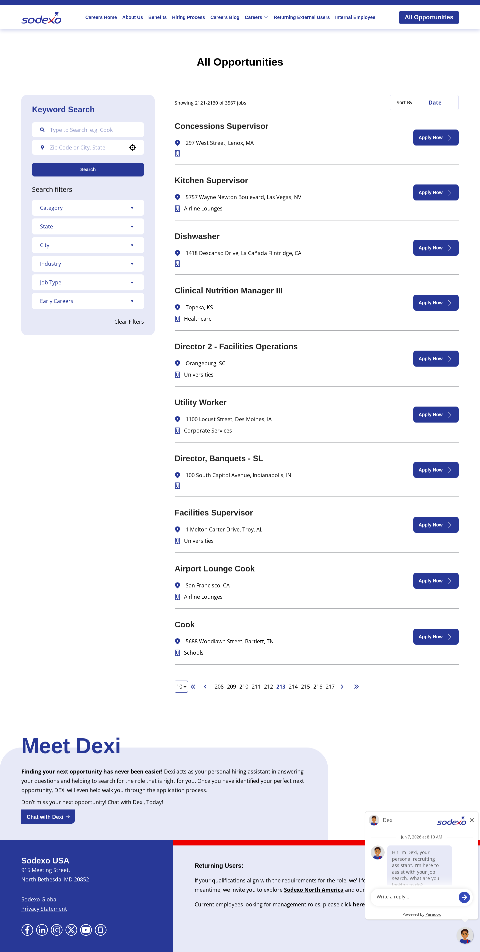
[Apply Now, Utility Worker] (436, 415)
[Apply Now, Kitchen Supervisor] (436, 192)
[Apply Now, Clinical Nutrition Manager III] (436, 303)
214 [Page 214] (293, 686)
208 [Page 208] (219, 686)
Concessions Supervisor (221, 126)
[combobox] (87, 147)
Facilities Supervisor (214, 512)
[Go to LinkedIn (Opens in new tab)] (42, 930)
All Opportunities (429, 17)
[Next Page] (343, 687)
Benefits (157, 17)
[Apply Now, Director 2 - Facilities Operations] (436, 359)
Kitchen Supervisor (211, 180)
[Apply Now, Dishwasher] (436, 248)
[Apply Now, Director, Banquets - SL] (436, 470)
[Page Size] (181, 687)
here (359, 904)
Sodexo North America (314, 889)
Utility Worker (201, 402)
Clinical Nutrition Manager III (229, 290)
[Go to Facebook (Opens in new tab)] (27, 930)
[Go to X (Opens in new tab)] (71, 930)
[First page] (193, 687)
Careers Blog (224, 17)
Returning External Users (302, 17)
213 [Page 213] (280, 686)
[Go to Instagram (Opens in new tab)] (57, 930)
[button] (132, 147)
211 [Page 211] (256, 686)
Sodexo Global (39, 899)
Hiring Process (188, 17)
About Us (132, 17)
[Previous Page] (206, 687)
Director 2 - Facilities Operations (236, 346)
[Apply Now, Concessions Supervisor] (436, 138)
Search (88, 169)
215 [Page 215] (305, 686)
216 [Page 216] (317, 686)
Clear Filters (129, 321)
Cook (185, 624)
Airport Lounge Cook (215, 568)
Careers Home (101, 17)
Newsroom (380, 889)
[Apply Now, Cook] (436, 637)
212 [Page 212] (268, 686)
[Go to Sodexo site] (41, 17)
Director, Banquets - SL (219, 458)
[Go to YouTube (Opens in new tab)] (86, 930)
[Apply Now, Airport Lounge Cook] (436, 581)
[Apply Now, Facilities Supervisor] (436, 525)
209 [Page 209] (231, 686)
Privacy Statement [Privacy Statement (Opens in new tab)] (44, 908)
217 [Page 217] (330, 686)
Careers (256, 17)
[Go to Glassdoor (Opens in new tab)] (101, 930)
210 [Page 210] (243, 686)
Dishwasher (197, 236)
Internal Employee (355, 17)
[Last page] (356, 687)
